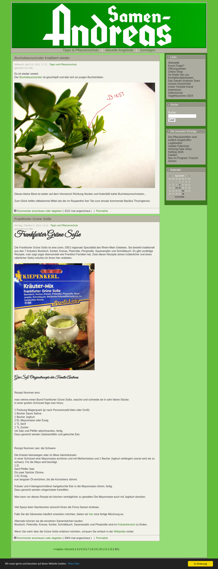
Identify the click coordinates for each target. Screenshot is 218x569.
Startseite (173, 62)
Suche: (173, 104)
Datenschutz (175, 92)
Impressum (174, 89)
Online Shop (175, 71)
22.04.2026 (179, 197)
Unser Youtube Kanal (180, 86)
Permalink (102, 211)
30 (183, 194)
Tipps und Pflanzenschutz (63, 64)
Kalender (174, 169)
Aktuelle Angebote (119, 50)
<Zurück (69, 549)
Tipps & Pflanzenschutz (81, 50)
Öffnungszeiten (177, 68)
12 (110, 549)
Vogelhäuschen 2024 (180, 95)
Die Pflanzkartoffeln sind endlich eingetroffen (182, 138)
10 (100, 549)
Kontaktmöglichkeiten (180, 77)
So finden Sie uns (178, 74)
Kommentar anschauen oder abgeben (38, 211)
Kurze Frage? (176, 65)
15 (180, 188)
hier (91, 514)
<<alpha (58, 549)
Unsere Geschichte (179, 83)
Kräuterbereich (126, 524)
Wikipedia (120, 531)
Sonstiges (147, 50)
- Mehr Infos (79, 564)
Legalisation (175, 143)
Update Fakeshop (178, 146)
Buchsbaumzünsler (30, 77)
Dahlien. (173, 155)
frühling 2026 (176, 152)
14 (177, 188)
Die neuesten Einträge (182, 131)
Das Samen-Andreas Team (184, 80)
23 (183, 191)
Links (172, 57)
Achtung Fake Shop (180, 149)
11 (105, 549)
